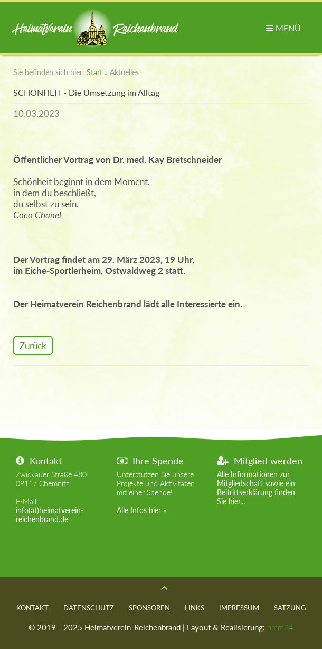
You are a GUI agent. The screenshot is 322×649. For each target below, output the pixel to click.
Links (194, 608)
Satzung (290, 608)
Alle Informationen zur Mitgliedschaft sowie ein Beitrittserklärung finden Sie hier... (256, 488)
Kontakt (32, 608)
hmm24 (280, 627)
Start (94, 72)
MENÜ (283, 28)
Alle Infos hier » (141, 510)
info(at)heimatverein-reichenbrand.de (49, 515)
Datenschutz (88, 608)
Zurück (33, 345)
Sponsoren (149, 608)
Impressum (239, 608)
